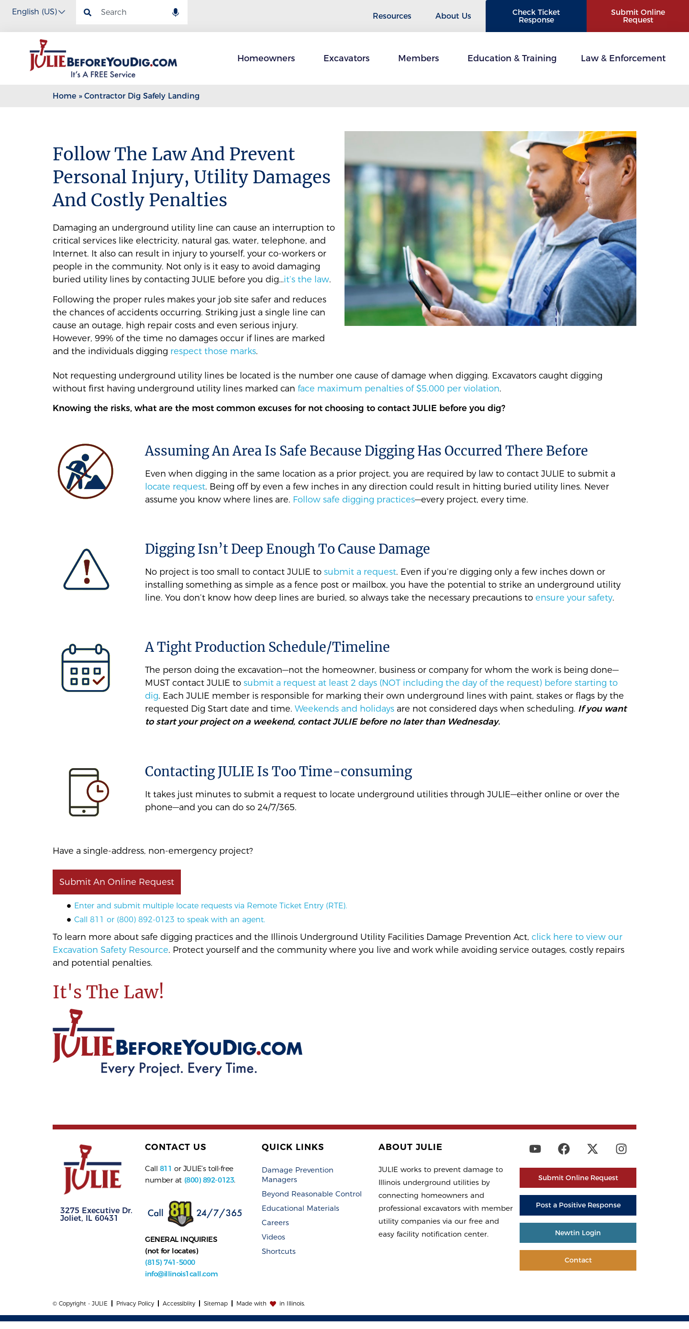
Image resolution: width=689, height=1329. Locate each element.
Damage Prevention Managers (297, 1175)
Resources (394, 16)
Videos (273, 1237)
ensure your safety (573, 598)
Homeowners (268, 59)
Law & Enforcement (625, 59)
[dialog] (671, 1310)
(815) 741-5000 (170, 1262)
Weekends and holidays (344, 709)
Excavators (348, 59)
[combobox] (131, 12)
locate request (175, 487)
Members (421, 59)
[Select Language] (38, 12)
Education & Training (512, 59)
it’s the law (306, 280)
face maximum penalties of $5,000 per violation (399, 389)
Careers (275, 1223)
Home (64, 96)
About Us (455, 16)
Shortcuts (279, 1251)
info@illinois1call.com (181, 1274)
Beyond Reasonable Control (312, 1194)
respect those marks (213, 351)
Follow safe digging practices (354, 500)
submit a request (360, 572)
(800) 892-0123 (209, 1180)
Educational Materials (300, 1208)
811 (166, 1168)
